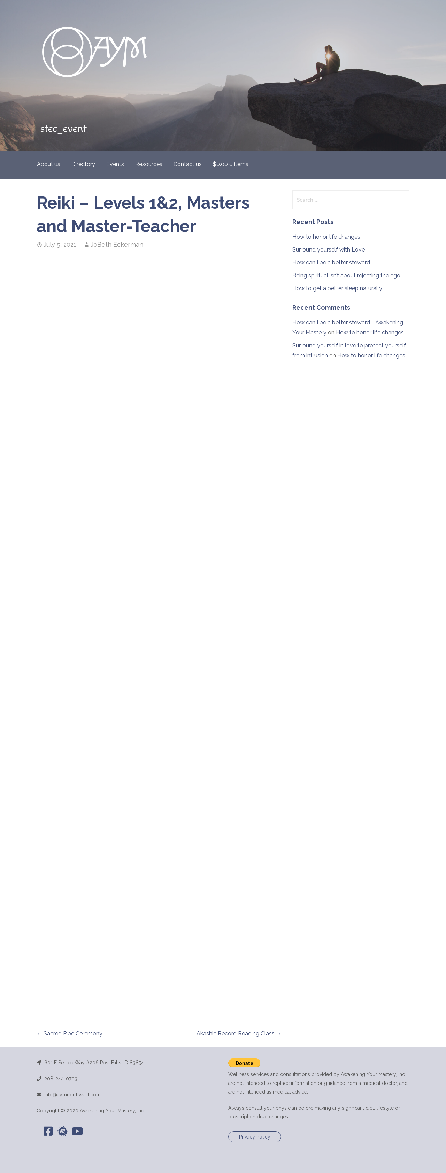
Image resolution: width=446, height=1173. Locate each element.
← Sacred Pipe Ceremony (69, 1033)
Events (115, 164)
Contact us (188, 164)
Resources (148, 164)
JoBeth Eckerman (117, 244)
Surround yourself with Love (328, 249)
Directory (83, 164)
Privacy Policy (254, 1137)
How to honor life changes (326, 236)
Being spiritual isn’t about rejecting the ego (346, 275)
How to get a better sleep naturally (337, 288)
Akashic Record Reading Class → (239, 1033)
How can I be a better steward (331, 262)
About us (48, 164)
